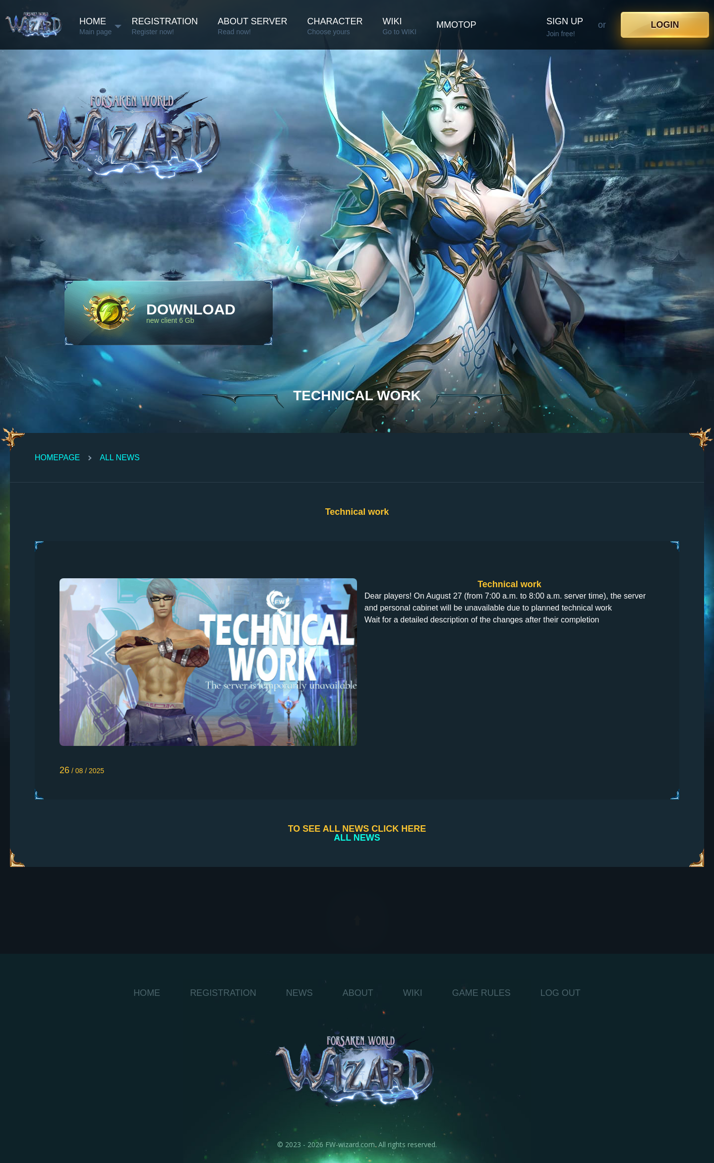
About (358, 992)
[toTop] (357, 920)
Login (665, 25)
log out (560, 992)
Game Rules (481, 992)
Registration (223, 992)
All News (119, 458)
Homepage (57, 458)
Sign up (564, 21)
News (299, 992)
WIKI (412, 992)
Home (146, 992)
